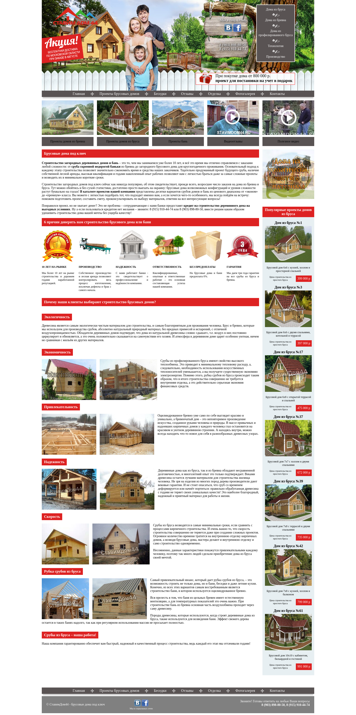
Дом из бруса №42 (288, 546)
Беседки (160, 94)
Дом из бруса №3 (288, 287)
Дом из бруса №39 (288, 481)
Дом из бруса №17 (288, 352)
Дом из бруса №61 (288, 611)
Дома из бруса (275, 9)
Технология (275, 46)
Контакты (277, 94)
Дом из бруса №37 (288, 417)
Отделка (214, 94)
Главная (79, 94)
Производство (275, 56)
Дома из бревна (275, 20)
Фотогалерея (245, 94)
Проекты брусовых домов (119, 94)
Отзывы (187, 94)
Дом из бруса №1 (288, 223)
